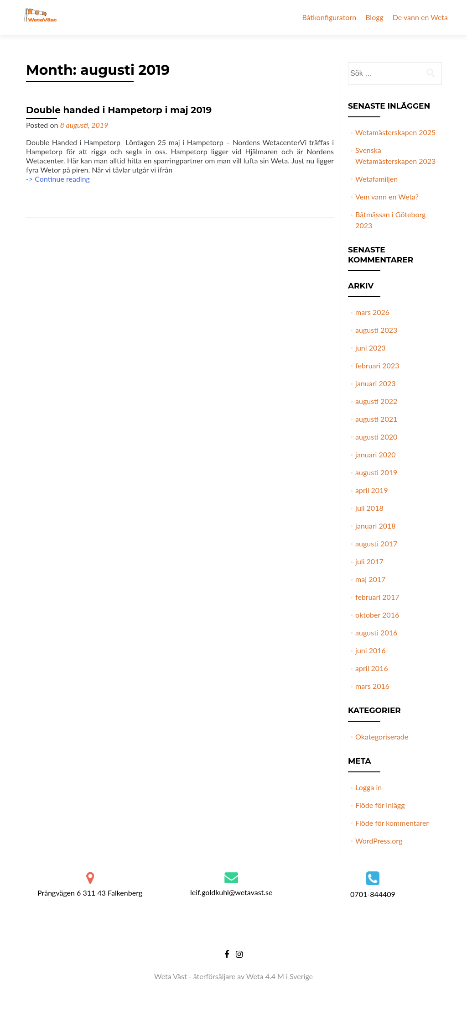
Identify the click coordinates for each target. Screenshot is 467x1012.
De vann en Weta (420, 17)
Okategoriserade (381, 736)
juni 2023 (370, 347)
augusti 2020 (376, 436)
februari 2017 (377, 597)
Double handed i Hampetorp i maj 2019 (119, 110)
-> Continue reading (58, 178)
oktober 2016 (377, 614)
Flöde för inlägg (380, 805)
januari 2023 (375, 383)
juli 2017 (369, 561)
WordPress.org (378, 840)
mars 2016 (372, 686)
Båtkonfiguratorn (329, 17)
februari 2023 (377, 365)
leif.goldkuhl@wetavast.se (231, 892)
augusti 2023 (376, 329)
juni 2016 (370, 650)
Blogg (374, 17)
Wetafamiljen (376, 178)
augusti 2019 (376, 472)
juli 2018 (369, 507)
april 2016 (371, 668)
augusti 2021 (376, 418)
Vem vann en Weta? (387, 196)
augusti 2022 (376, 401)
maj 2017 (370, 579)
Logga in (368, 787)
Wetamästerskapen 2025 (395, 132)
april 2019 (371, 490)
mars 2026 (372, 312)
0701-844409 (372, 894)
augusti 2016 (376, 632)
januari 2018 (375, 525)
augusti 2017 (376, 543)
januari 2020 (375, 454)
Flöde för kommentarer (392, 822)
